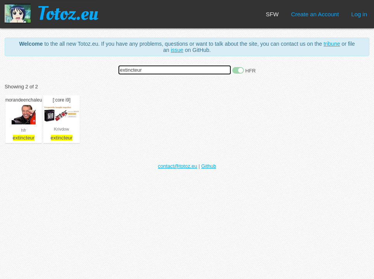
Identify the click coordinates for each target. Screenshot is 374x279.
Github (208, 166)
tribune (332, 44)
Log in (359, 14)
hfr (23, 130)
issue (177, 50)
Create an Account (315, 14)
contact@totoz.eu (177, 166)
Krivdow (61, 129)
